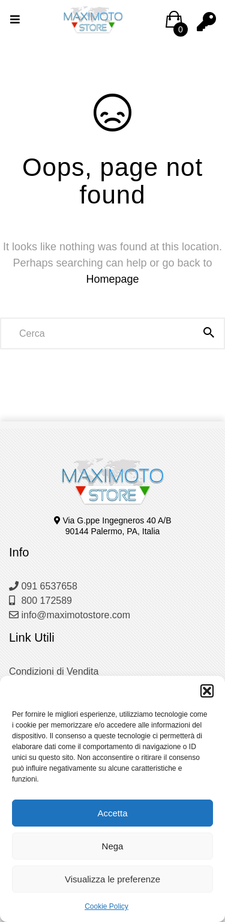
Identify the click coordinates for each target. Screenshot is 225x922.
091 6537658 (43, 586)
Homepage (112, 279)
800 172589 (40, 600)
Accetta (112, 813)
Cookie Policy (106, 906)
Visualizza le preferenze (112, 879)
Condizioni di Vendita (53, 671)
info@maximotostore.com (69, 615)
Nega (113, 846)
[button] (207, 691)
